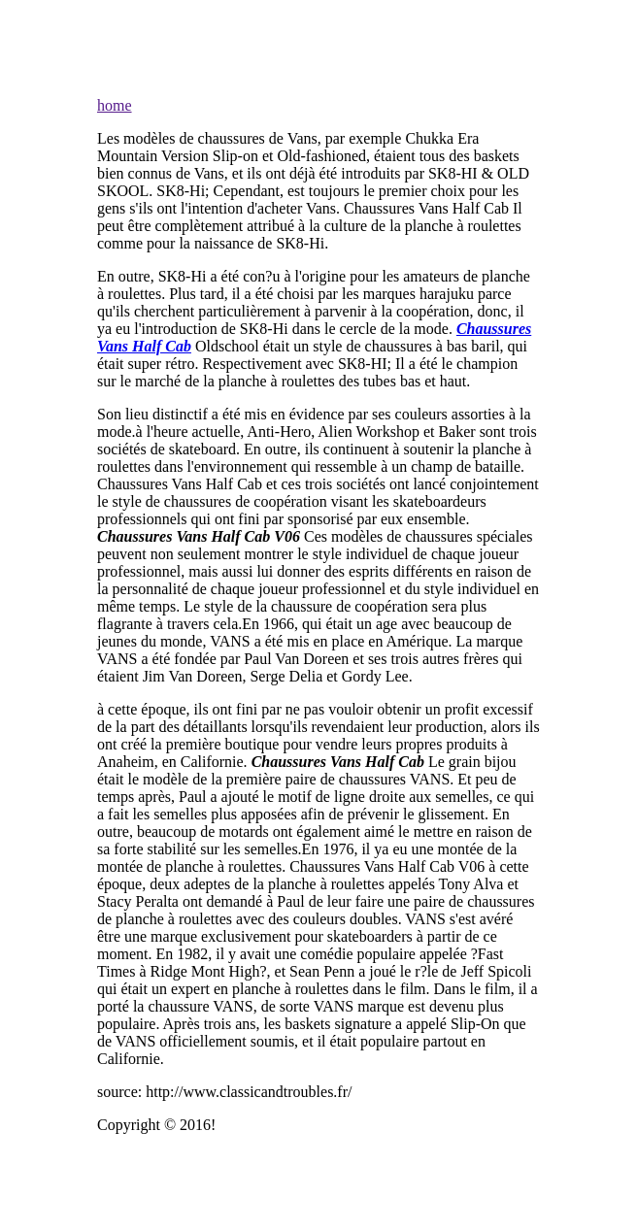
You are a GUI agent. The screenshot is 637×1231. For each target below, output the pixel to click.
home (114, 105)
